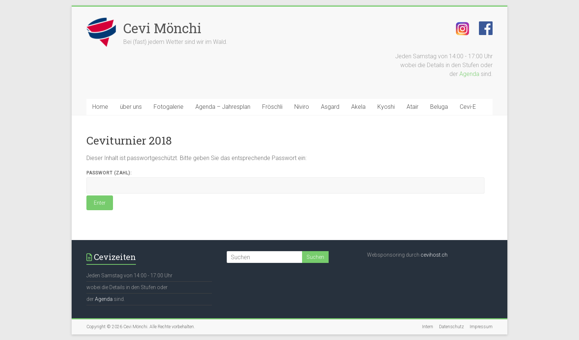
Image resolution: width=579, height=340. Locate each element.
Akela (358, 106)
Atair (412, 106)
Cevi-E (468, 106)
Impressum (481, 326)
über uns (131, 106)
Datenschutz (451, 326)
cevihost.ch (434, 255)
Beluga (439, 106)
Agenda (469, 73)
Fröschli (272, 106)
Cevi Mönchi (162, 28)
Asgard (330, 106)
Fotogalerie (169, 106)
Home (100, 106)
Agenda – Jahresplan (222, 106)
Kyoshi (386, 106)
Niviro (301, 106)
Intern (427, 326)
